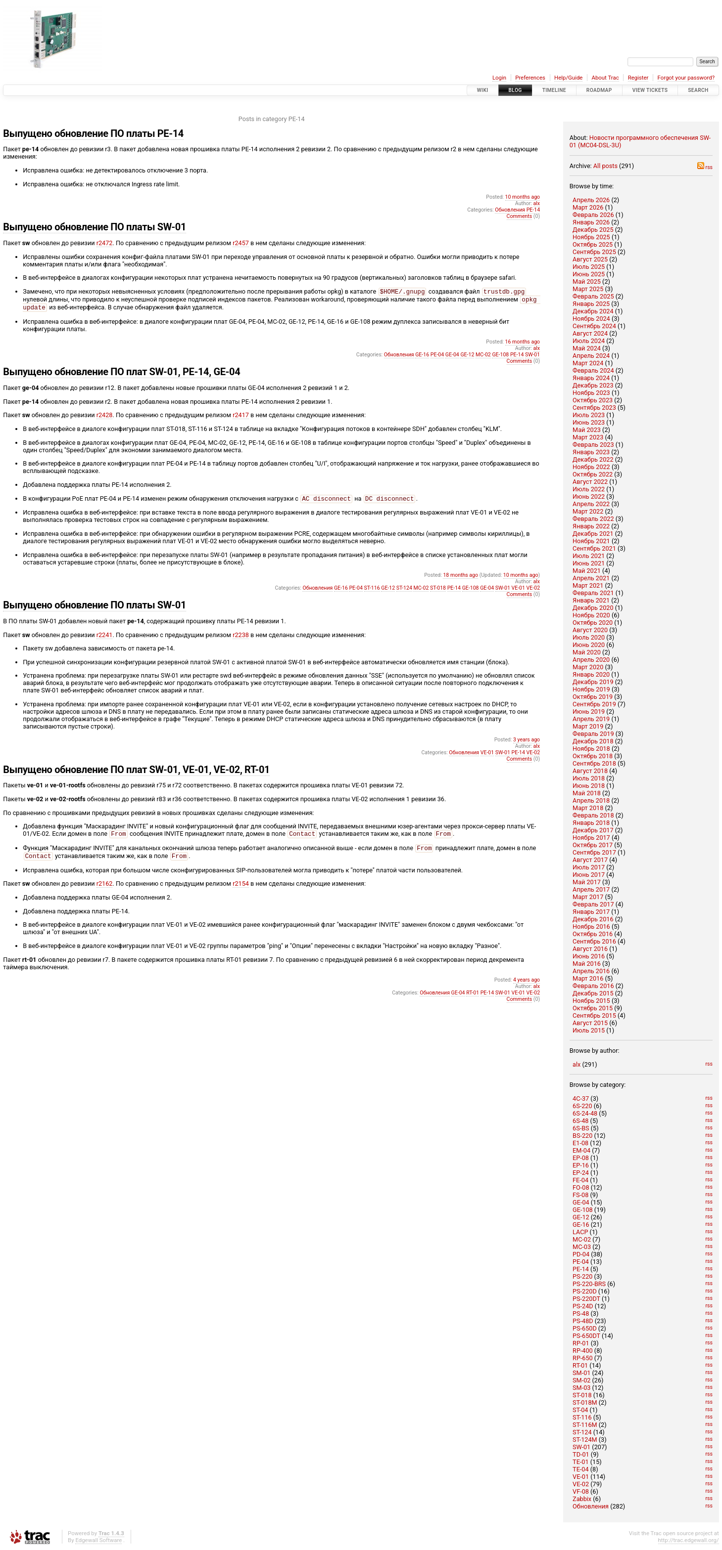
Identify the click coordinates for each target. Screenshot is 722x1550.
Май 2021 (587, 570)
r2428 (104, 418)
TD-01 (581, 1454)
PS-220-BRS (589, 1284)
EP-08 (581, 1158)
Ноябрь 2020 (591, 615)
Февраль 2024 (593, 370)
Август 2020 (590, 630)
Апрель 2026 (591, 200)
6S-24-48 (585, 1113)
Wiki (482, 90)
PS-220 (582, 1276)
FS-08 (580, 1195)
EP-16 (581, 1165)
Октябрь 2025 (593, 244)
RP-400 (583, 1350)
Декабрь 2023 (593, 385)
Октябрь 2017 (593, 845)
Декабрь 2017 (593, 830)
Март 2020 (588, 667)
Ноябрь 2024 (591, 318)
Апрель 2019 (591, 719)
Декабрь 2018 (593, 741)
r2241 (104, 639)
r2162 (104, 890)
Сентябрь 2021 (594, 548)
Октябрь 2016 (593, 934)
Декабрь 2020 (593, 607)
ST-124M (585, 1439)
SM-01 (581, 1373)
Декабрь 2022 (593, 459)
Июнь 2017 (589, 874)
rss (705, 167)
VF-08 (581, 1491)
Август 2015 (590, 1023)
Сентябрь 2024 (594, 326)
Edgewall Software (98, 1540)
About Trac (605, 77)
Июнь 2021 (589, 563)
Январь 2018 (591, 822)
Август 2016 (590, 948)
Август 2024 (590, 333)
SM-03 (581, 1387)
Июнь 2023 (589, 422)
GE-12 (581, 1217)
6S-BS (581, 1128)
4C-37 (581, 1098)
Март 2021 (588, 585)
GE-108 (583, 1209)
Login (499, 77)
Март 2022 (588, 511)
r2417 (241, 418)
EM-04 (581, 1150)
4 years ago (526, 987)
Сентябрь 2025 (594, 252)
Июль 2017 (589, 867)
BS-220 (582, 1135)
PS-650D (585, 1328)
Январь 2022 (591, 526)
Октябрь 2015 (593, 1008)
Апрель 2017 (591, 889)
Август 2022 (590, 481)
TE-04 (580, 1469)
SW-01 (581, 1447)
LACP (580, 1232)
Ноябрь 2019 (591, 689)
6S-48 (580, 1120)
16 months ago (522, 345)
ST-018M (585, 1402)
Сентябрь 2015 (594, 1015)
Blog (515, 90)
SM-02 (581, 1380)
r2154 (241, 890)
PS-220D (585, 1291)
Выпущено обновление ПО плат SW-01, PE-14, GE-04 (121, 375)
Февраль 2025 (593, 296)
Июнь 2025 (589, 274)
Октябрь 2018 (593, 756)
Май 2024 (587, 348)
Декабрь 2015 (593, 993)
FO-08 (581, 1187)
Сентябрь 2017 (594, 852)
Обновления (591, 1506)
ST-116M (585, 1424)
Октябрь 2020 (593, 622)
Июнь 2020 (589, 644)
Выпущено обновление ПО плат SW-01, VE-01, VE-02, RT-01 (136, 773)
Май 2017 (587, 882)
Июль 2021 (589, 556)
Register (638, 77)
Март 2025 (588, 289)
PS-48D (583, 1321)
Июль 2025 (589, 266)
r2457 (241, 243)
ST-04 (580, 1410)
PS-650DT (586, 1335)
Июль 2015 (589, 1030)
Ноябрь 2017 (591, 837)
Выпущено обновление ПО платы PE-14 (93, 133)
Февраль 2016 (593, 986)
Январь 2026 (591, 222)
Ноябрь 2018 (591, 748)
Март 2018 (588, 808)
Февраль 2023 (593, 444)
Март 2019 (588, 726)
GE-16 (581, 1224)
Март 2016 (588, 978)
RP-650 (583, 1358)
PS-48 (581, 1313)
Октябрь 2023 (593, 400)
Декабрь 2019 (593, 682)
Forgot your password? (686, 77)
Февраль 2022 (593, 518)
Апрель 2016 (591, 971)
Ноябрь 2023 (591, 392)
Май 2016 (587, 963)
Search (698, 90)
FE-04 (580, 1180)
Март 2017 (588, 897)
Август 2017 (590, 859)
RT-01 (580, 1365)
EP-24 (581, 1172)
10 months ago (522, 197)
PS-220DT (586, 1298)
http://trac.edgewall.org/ (688, 1540)
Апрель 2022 (591, 504)
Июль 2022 (589, 489)
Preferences (530, 77)
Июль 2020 (589, 637)
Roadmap (599, 90)
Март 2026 (588, 207)
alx (576, 1064)
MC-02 (582, 1239)
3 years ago (526, 743)
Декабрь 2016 (593, 919)
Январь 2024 (591, 378)
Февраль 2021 (593, 593)
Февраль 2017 (593, 904)
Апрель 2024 (591, 355)
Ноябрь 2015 (591, 1000)
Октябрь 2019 (593, 696)
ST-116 (582, 1417)
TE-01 (580, 1461)
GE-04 (581, 1202)
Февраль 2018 (593, 815)
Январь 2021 (591, 600)
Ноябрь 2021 (591, 541)
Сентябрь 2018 (594, 763)
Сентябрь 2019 (594, 704)
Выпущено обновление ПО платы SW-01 (94, 227)
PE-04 (581, 1261)
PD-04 (581, 1254)
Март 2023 (588, 437)
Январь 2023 (591, 452)
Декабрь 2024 (593, 311)
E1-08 (580, 1143)
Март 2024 (588, 363)
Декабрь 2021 (593, 533)
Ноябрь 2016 (591, 926)
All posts (605, 166)
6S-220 (582, 1106)
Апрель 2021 (591, 578)
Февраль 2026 (593, 214)
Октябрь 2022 (593, 474)
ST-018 (582, 1395)
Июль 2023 (589, 415)
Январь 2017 (591, 911)
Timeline (554, 90)
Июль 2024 (589, 340)
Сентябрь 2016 (594, 941)
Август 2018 (590, 771)
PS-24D (583, 1306)
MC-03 (582, 1246)
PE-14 (581, 1269)
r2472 (104, 243)
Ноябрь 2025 (591, 237)
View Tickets (650, 90)
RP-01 (581, 1343)
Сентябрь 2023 (594, 407)
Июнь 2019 (589, 711)
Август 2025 (590, 259)
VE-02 (581, 1484)
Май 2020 (587, 652)
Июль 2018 (589, 778)
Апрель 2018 (591, 800)
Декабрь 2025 (593, 229)
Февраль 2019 (593, 733)
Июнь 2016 (589, 956)
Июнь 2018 (589, 785)
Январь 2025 (591, 303)
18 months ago (460, 579)
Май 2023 (587, 429)
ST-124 (582, 1432)
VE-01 (581, 1476)
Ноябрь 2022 (591, 467)
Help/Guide (568, 77)
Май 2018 (587, 793)
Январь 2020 (591, 674)
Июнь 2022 (589, 496)
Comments (519, 216)
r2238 (241, 639)
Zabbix (582, 1499)
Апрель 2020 (591, 659)
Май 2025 (587, 281)
